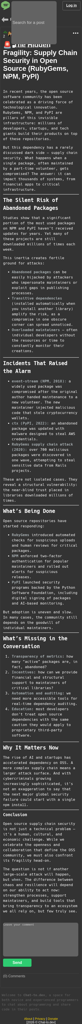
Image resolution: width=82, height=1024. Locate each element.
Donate (53, 1018)
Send (17, 962)
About (28, 1018)
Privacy (40, 1018)
